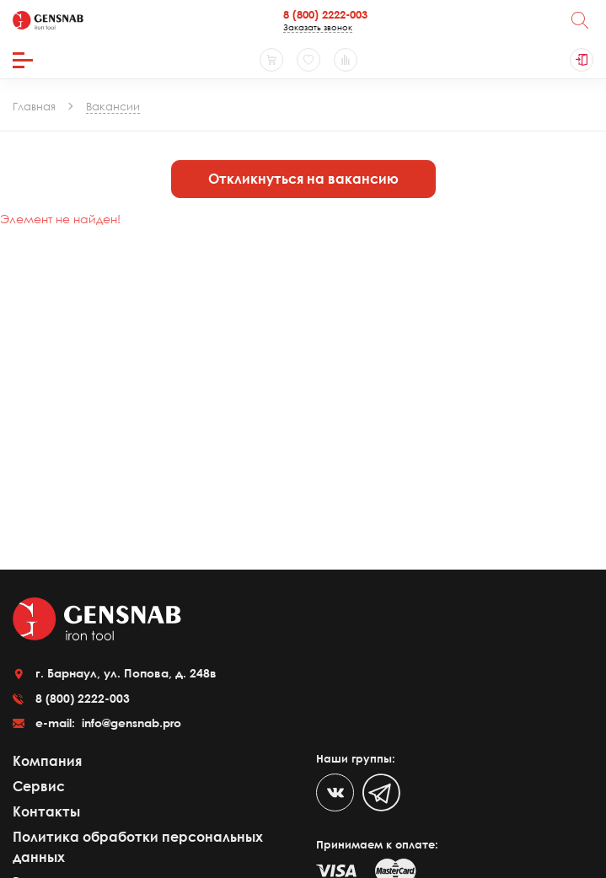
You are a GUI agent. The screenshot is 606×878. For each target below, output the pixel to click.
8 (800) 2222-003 (325, 14)
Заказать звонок (317, 27)
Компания (47, 760)
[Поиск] (579, 20)
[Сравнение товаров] (345, 60)
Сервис (39, 786)
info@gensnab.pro (129, 722)
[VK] (335, 792)
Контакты (46, 811)
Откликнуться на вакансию (303, 178)
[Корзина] (271, 60)
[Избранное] (308, 60)
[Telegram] (381, 792)
